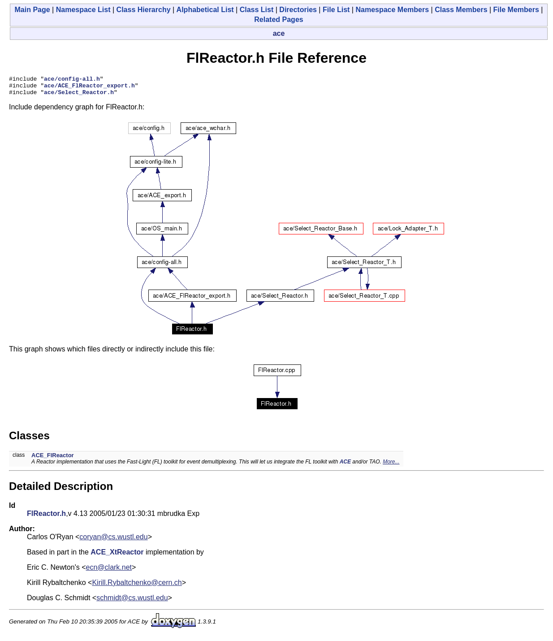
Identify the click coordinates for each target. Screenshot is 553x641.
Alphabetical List (205, 9)
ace (279, 33)
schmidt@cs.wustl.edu (132, 602)
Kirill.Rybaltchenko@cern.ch (136, 586)
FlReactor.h (46, 517)
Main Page (32, 9)
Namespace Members (392, 9)
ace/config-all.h (72, 80)
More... (391, 466)
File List (336, 9)
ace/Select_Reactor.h (79, 96)
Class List (257, 9)
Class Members (461, 9)
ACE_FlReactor (52, 459)
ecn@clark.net (109, 571)
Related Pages (278, 19)
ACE (345, 466)
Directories (298, 9)
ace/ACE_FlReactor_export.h (89, 88)
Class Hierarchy (144, 9)
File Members (516, 9)
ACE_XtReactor (117, 556)
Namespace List (83, 9)
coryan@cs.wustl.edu (113, 541)
